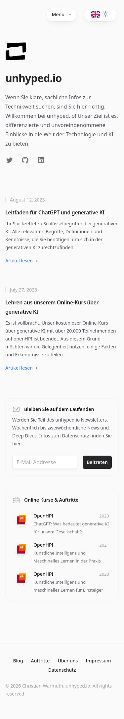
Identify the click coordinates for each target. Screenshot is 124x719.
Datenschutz (62, 670)
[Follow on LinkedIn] (41, 160)
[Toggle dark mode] (96, 13)
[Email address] (44, 462)
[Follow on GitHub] (25, 160)
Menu (61, 14)
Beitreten (97, 462)
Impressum (98, 660)
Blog (18, 660)
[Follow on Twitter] (9, 160)
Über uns (68, 660)
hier (16, 443)
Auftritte (40, 660)
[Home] (15, 53)
